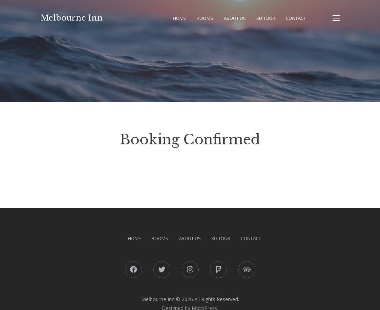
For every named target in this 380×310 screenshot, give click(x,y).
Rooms (205, 18)
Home (179, 18)
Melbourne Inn (71, 18)
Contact (296, 18)
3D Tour (265, 18)
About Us (235, 18)
